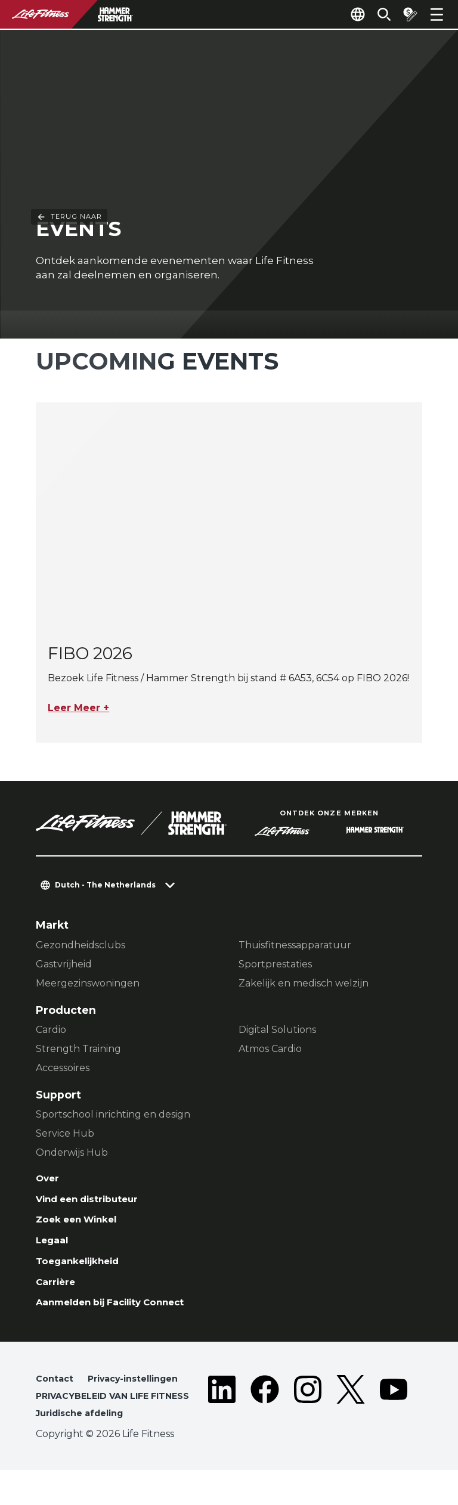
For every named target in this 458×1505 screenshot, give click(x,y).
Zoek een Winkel (83, 1226)
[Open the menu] (436, 14)
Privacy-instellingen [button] (141, 1395)
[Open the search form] (374, 14)
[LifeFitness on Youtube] (393, 1424)
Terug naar (69, 34)
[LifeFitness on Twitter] (350, 1424)
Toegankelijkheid (84, 1272)
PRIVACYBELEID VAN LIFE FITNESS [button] (99, 1422)
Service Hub (65, 1135)
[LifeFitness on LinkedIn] (222, 1424)
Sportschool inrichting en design (113, 1116)
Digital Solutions (277, 1031)
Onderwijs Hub (72, 1154)
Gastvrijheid (64, 965)
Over (50, 1181)
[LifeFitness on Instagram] (307, 1424)
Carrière (59, 1295)
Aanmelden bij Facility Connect (123, 1317)
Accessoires (62, 1069)
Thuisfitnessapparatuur (295, 946)
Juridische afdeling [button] (85, 1447)
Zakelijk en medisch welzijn (304, 984)
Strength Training (78, 1050)
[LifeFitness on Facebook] (264, 1424)
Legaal (54, 1249)
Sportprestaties (275, 965)
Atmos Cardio (270, 1050)
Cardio (51, 1031)
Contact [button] (56, 1395)
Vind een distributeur (96, 1203)
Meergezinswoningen (88, 984)
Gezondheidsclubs (80, 946)
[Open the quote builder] (405, 14)
